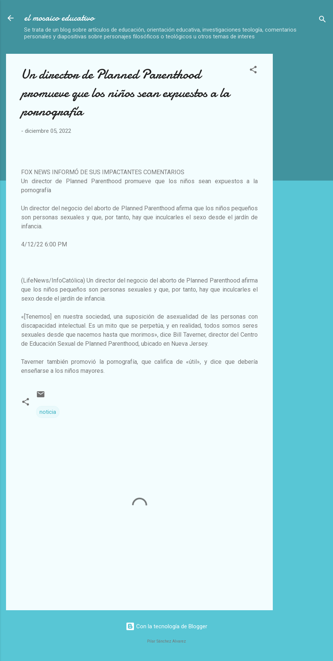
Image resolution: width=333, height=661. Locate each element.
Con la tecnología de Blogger (166, 626)
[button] (253, 71)
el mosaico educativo (59, 18)
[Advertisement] (306, 167)
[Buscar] (322, 20)
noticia (48, 412)
